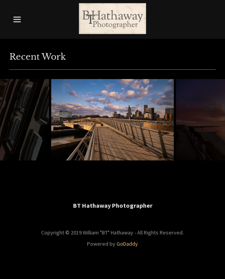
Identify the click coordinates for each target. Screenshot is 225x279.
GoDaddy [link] (127, 243)
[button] (23, 19)
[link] (112, 19)
